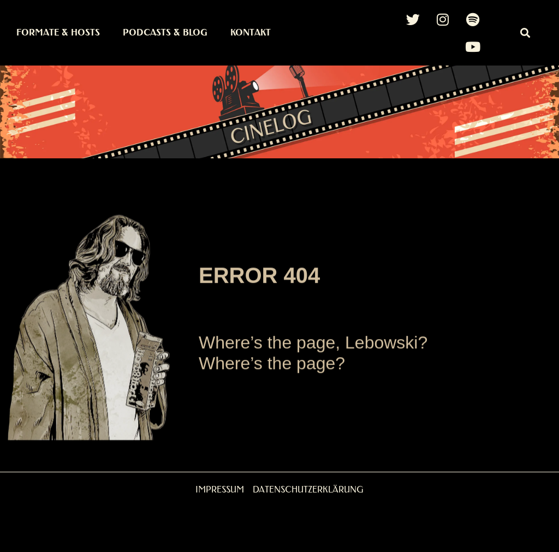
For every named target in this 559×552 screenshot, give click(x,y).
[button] (525, 33)
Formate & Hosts (58, 32)
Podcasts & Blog (165, 32)
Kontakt (250, 32)
